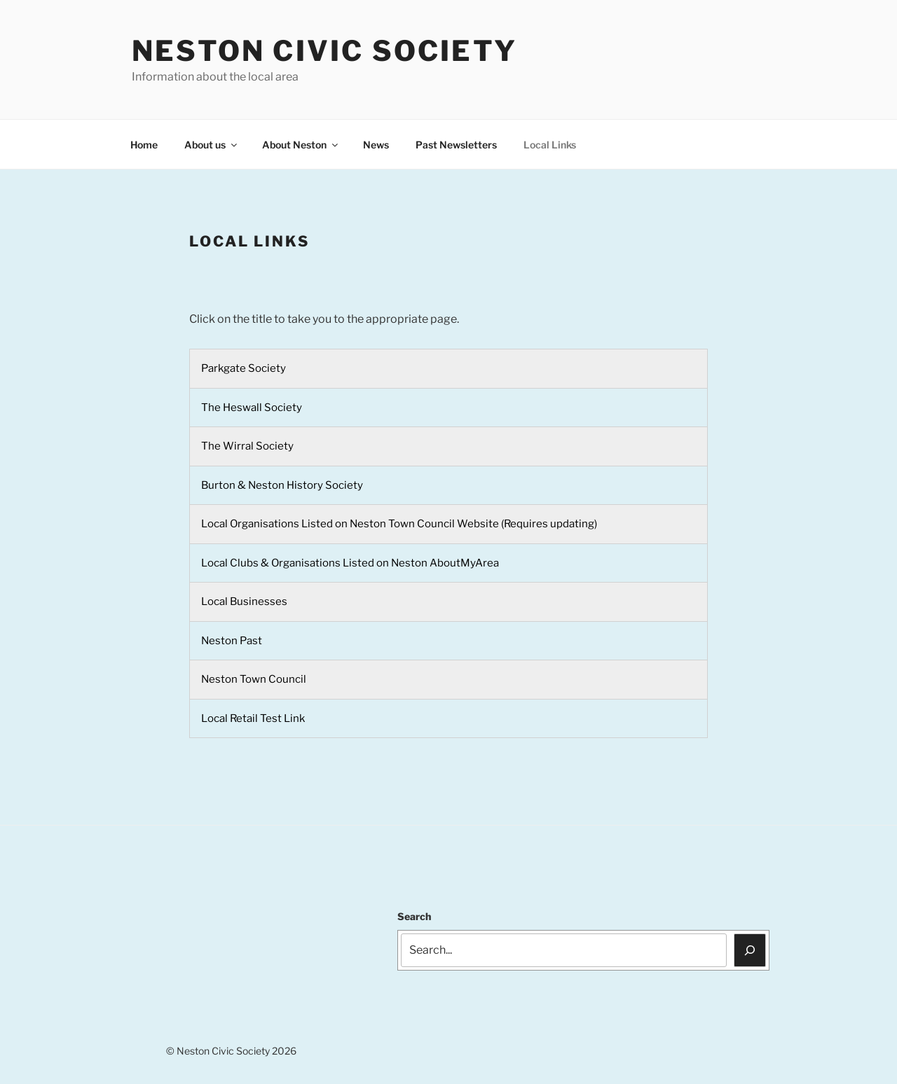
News (376, 145)
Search (414, 916)
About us (211, 145)
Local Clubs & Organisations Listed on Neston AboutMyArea (350, 563)
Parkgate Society (243, 368)
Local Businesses (244, 601)
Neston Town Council (253, 679)
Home (144, 145)
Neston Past (231, 640)
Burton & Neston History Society (282, 485)
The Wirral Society (247, 446)
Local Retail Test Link (253, 718)
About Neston (301, 145)
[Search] (750, 950)
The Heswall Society (251, 407)
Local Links (549, 145)
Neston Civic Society (324, 51)
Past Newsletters (456, 145)
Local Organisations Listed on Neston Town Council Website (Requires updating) (399, 523)
